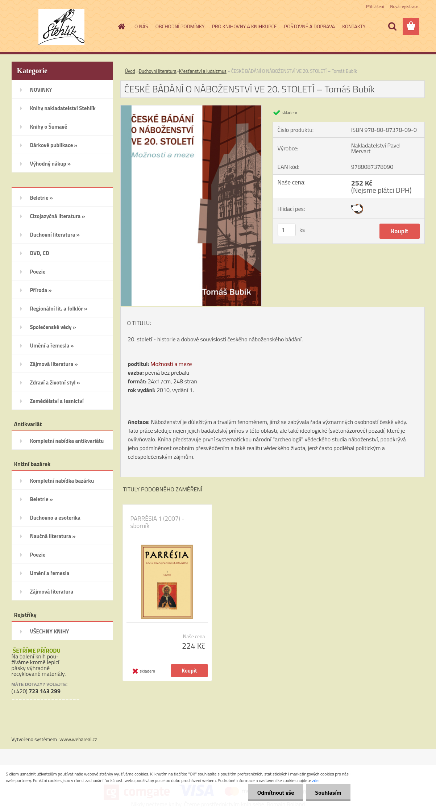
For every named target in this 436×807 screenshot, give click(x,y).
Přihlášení (375, 6)
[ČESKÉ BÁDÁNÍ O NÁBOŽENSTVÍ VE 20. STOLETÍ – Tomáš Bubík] (191, 108)
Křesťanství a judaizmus (203, 71)
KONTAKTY (353, 26)
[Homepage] (120, 26)
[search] (392, 26)
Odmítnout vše (275, 792)
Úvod (130, 71)
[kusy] (287, 230)
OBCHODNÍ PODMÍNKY (180, 26)
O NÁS (141, 26)
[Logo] (61, 27)
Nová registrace (404, 6)
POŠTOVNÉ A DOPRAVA (309, 26)
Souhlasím (328, 792)
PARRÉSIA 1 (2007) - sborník (157, 522)
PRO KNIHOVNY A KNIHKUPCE (244, 26)
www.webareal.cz (78, 739)
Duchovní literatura (158, 71)
